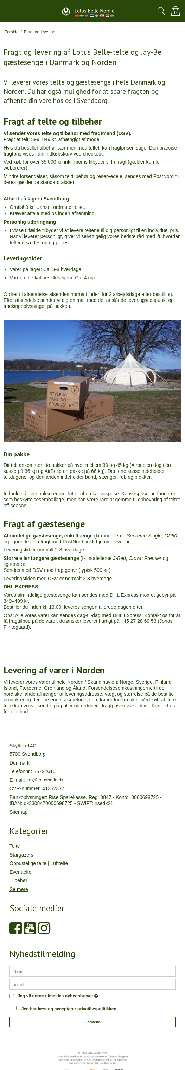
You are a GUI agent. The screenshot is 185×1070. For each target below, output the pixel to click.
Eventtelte (20, 872)
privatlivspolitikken (96, 1008)
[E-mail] (92, 984)
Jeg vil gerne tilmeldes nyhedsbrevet (58, 996)
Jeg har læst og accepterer (68, 1008)
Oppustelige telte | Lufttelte (38, 863)
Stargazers (21, 855)
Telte (14, 846)
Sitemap (18, 812)
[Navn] (92, 971)
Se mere (18, 889)
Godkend (92, 1022)
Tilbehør (18, 880)
